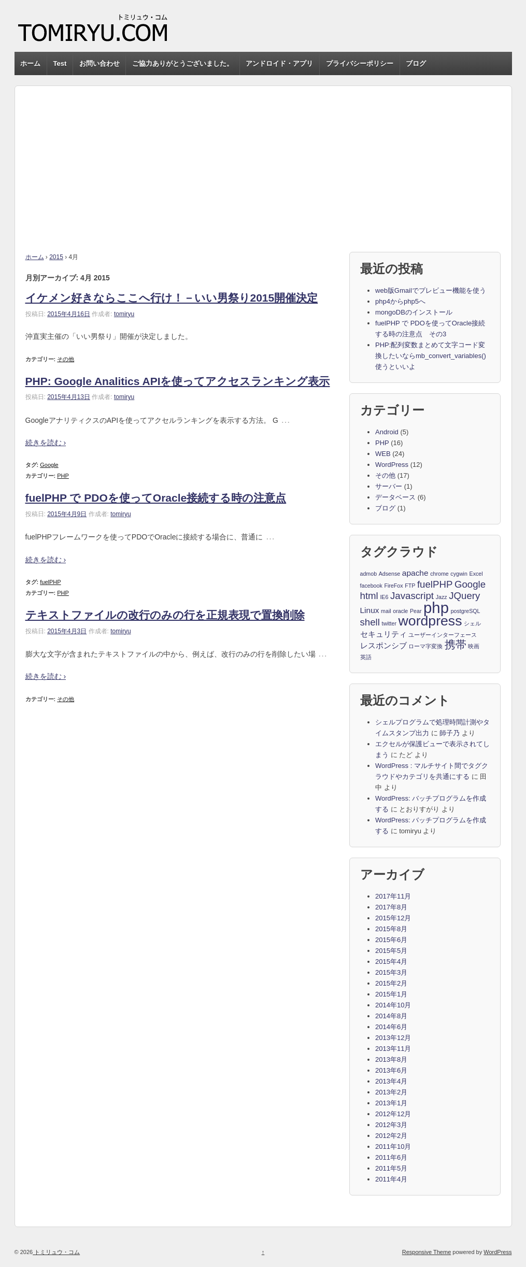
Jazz (441, 597)
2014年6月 (391, 1027)
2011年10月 (393, 1146)
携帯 (455, 645)
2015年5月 (391, 951)
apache (415, 572)
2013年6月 (391, 1070)
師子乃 (449, 733)
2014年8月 (391, 1016)
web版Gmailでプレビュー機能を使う (430, 290)
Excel (476, 574)
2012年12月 (393, 1114)
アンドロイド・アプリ (279, 63)
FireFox (393, 585)
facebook (371, 585)
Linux (369, 610)
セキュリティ (383, 634)
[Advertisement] (263, 158)
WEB (383, 454)
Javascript (412, 596)
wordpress (430, 621)
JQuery (464, 596)
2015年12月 (393, 918)
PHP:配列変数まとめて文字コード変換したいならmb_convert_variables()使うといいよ (430, 356)
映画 (473, 646)
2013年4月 (391, 1081)
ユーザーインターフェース (442, 635)
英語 (366, 657)
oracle (400, 611)
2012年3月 (391, 1125)
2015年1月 (391, 994)
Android (387, 432)
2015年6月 (391, 940)
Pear (416, 611)
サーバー (388, 486)
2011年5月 (391, 1168)
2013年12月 (393, 1038)
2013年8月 (391, 1059)
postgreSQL (465, 611)
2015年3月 (391, 972)
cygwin (458, 574)
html (369, 596)
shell (370, 622)
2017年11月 (393, 896)
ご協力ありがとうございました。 (182, 63)
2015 (56, 257)
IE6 (384, 597)
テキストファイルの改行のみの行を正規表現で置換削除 (165, 615)
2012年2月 (391, 1136)
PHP (63, 476)
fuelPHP (50, 582)
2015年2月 (391, 983)
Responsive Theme (426, 1252)
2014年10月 (393, 1005)
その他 (65, 359)
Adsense (389, 574)
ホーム (30, 63)
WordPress (391, 464)
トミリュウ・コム (56, 1252)
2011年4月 (391, 1179)
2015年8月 (391, 929)
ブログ (416, 63)
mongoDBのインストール (413, 312)
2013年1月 (391, 1103)
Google (49, 465)
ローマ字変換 (425, 646)
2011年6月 (391, 1157)
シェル (472, 623)
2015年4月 (391, 961)
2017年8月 (391, 907)
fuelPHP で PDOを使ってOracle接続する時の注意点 (156, 498)
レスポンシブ (383, 645)
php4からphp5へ (400, 301)
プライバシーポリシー (359, 63)
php (436, 608)
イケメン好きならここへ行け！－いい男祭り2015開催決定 (171, 298)
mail (386, 611)
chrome (439, 574)
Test (60, 63)
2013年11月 (393, 1048)
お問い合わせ (99, 63)
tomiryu (124, 314)
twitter (389, 623)
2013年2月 (391, 1092)
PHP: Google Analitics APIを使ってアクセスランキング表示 (177, 381)
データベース (395, 497)
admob (368, 574)
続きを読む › (45, 442)
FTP (410, 585)
